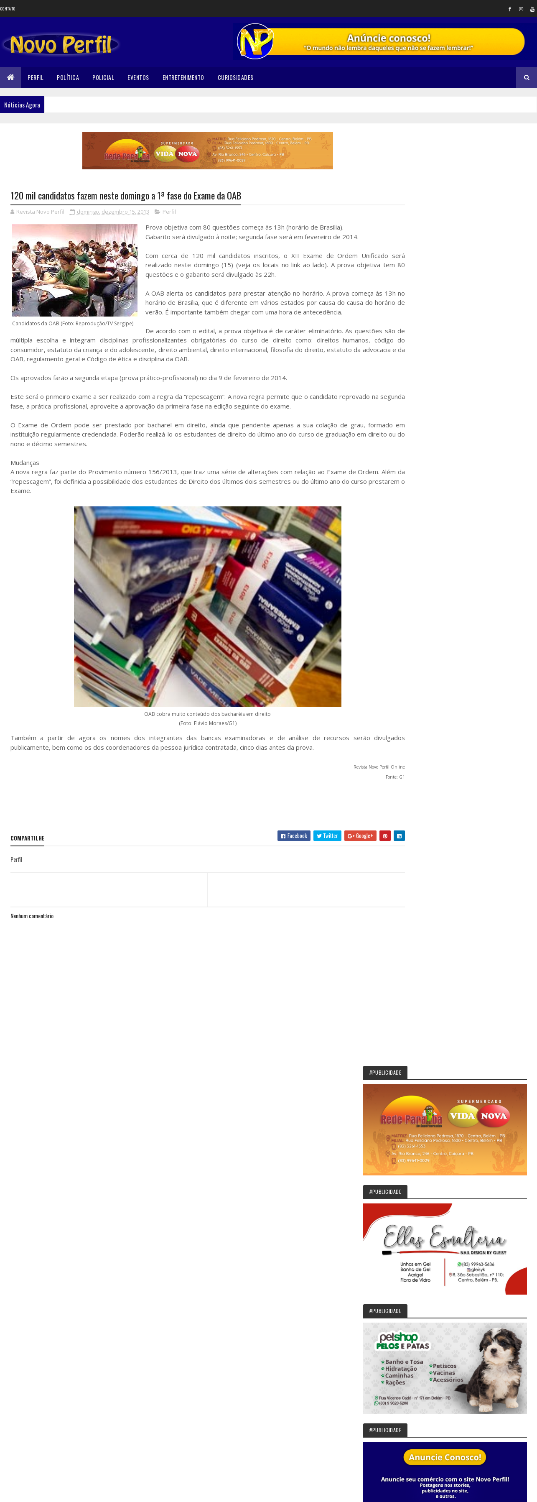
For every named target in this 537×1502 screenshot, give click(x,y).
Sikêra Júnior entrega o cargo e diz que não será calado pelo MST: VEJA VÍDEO (485, 957)
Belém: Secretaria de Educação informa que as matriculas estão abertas (484, 1229)
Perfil (35, 77)
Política (68, 77)
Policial (103, 77)
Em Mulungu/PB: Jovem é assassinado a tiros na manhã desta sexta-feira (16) (480, 1069)
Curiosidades (236, 77)
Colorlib (42, 1490)
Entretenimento (183, 77)
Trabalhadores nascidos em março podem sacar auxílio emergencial (478, 1108)
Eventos (138, 77)
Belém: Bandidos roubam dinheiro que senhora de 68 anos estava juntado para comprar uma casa (485, 1030)
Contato (7, 8)
